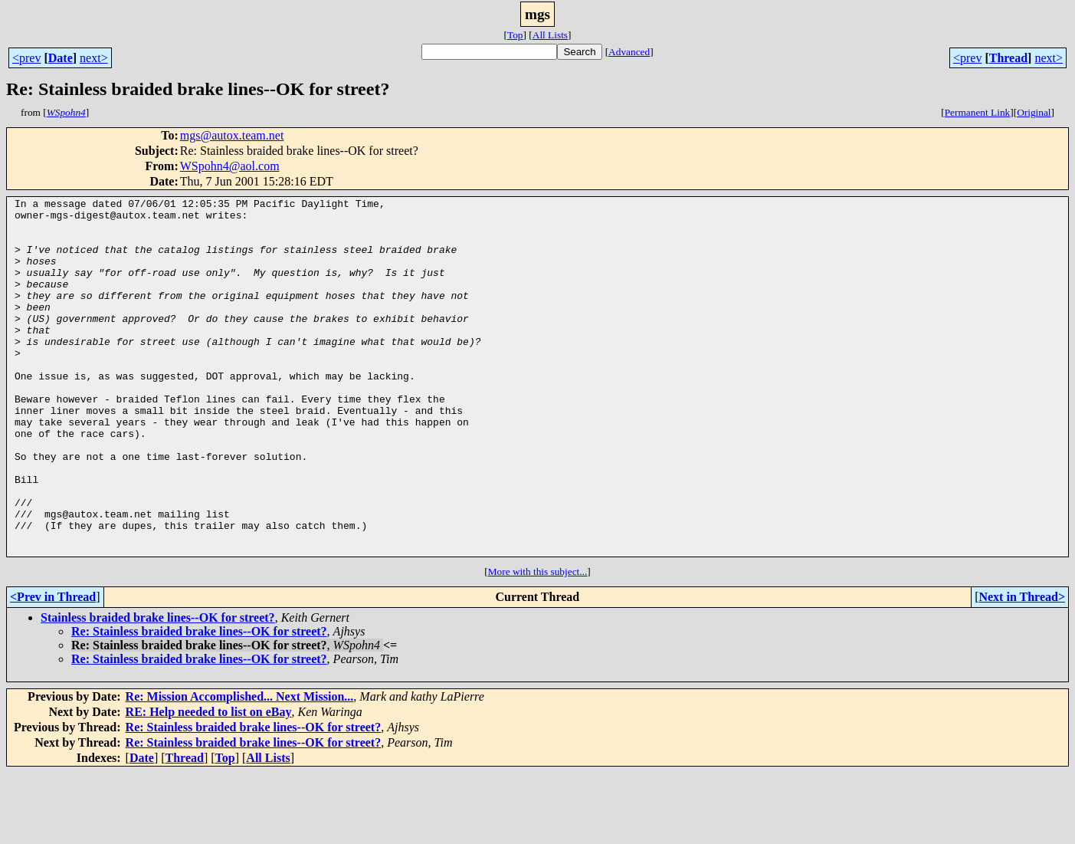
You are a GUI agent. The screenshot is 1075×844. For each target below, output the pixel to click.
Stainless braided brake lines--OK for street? (158, 688)
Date (60, 57)
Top (515, 35)
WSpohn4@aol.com (230, 165)
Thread (1008, 57)
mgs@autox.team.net (232, 135)
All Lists (550, 35)
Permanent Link (978, 112)
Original (1033, 112)
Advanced (629, 51)
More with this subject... (538, 643)
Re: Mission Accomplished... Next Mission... (240, 767)
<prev (26, 57)
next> (94, 57)
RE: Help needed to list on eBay (209, 783)
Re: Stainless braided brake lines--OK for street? (199, 702)
